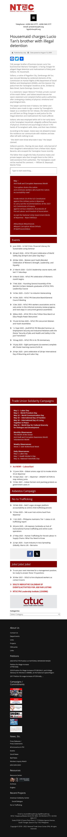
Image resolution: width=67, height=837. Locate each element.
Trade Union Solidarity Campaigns (33, 401)
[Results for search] (33, 175)
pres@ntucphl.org (36, 27)
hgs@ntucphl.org (34, 29)
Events (16, 240)
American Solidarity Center (19, 798)
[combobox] (33, 170)
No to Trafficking (22, 499)
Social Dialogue (17, 801)
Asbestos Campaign (24, 491)
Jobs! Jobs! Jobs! (21, 564)
